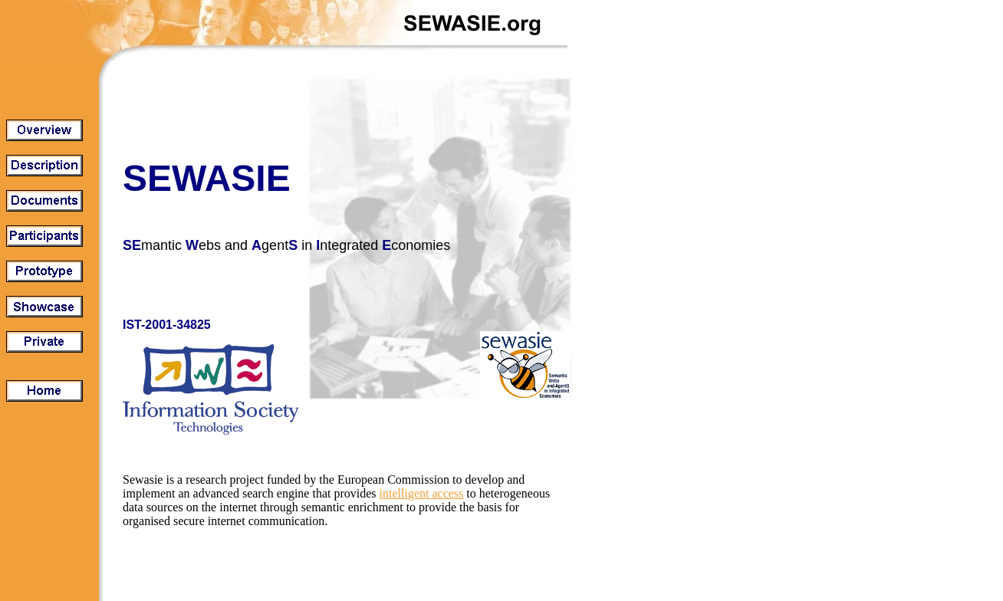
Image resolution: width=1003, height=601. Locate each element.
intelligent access (422, 493)
